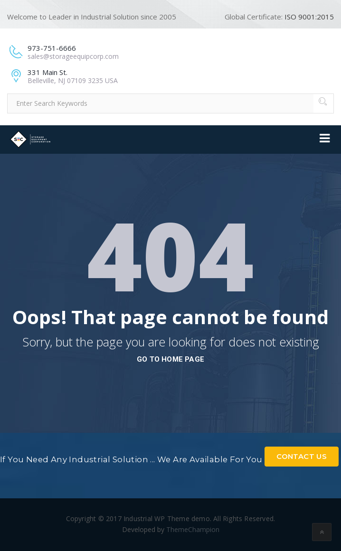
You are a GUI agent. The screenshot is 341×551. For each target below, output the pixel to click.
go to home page (170, 359)
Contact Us (301, 456)
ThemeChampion (192, 529)
